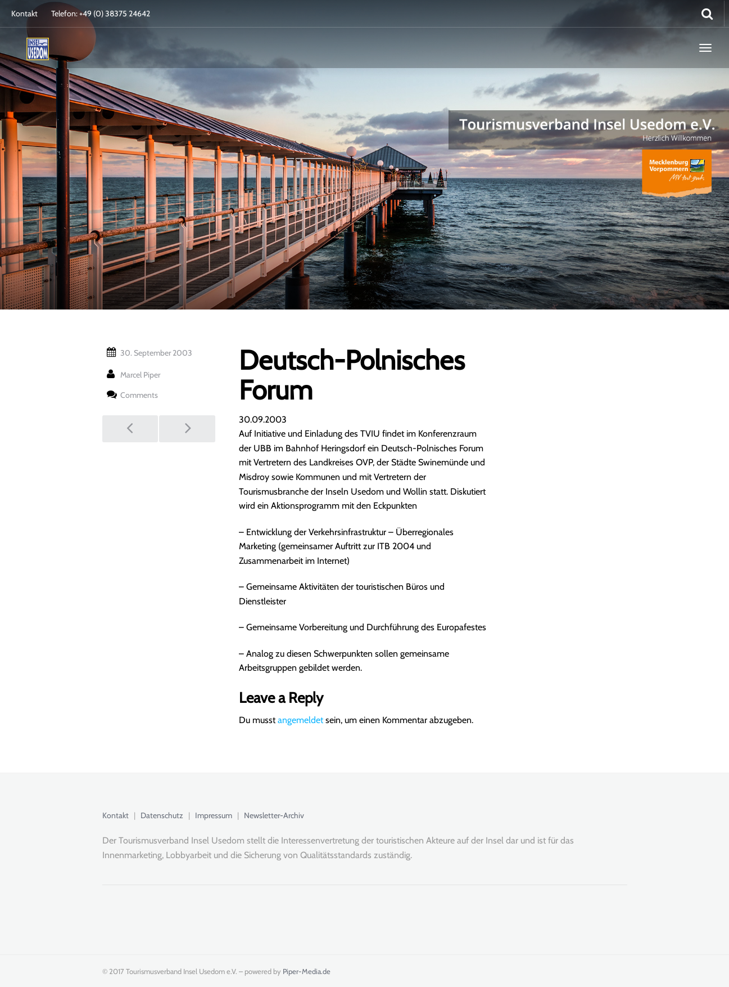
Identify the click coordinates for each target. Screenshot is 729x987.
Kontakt (24, 13)
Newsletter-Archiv (274, 815)
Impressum (213, 815)
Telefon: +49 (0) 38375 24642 (100, 13)
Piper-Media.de (306, 971)
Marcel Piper (140, 375)
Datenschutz (162, 815)
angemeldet (300, 720)
